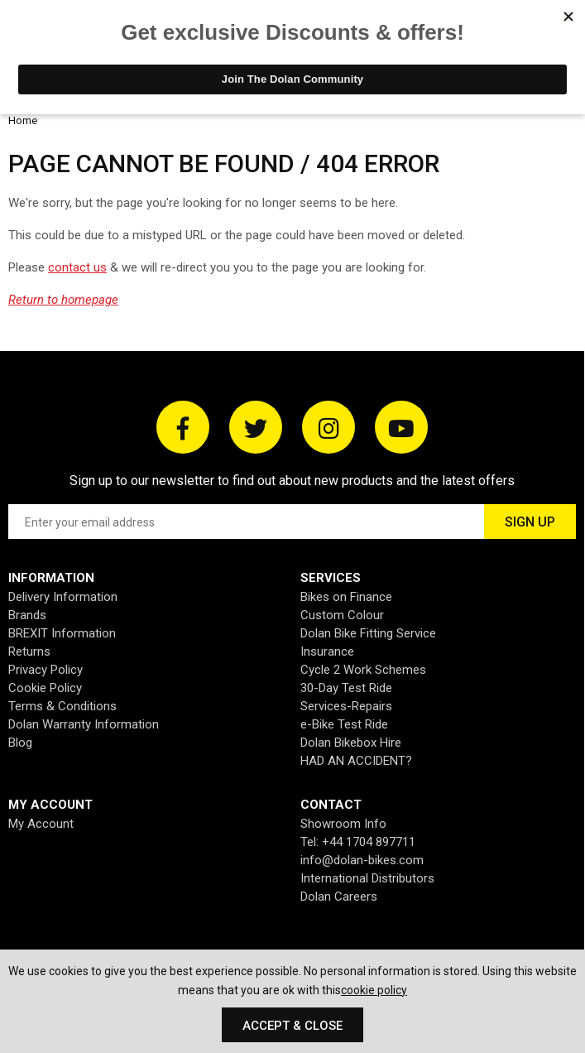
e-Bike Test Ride (344, 724)
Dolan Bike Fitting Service (368, 633)
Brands (27, 615)
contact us (77, 267)
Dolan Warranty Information (83, 724)
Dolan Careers (338, 896)
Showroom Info (343, 823)
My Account (41, 823)
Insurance (327, 651)
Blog (20, 742)
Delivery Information (62, 596)
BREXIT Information (62, 633)
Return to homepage (63, 299)
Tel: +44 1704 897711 (357, 841)
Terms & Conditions (62, 706)
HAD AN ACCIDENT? (356, 760)
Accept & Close (292, 1025)
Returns (29, 651)
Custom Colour (342, 615)
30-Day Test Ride (346, 687)
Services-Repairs (346, 706)
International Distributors (367, 878)
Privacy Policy (45, 669)
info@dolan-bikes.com (362, 860)
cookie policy (374, 990)
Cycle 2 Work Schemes (363, 669)
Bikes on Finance (346, 596)
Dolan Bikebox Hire (350, 742)
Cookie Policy (45, 687)
